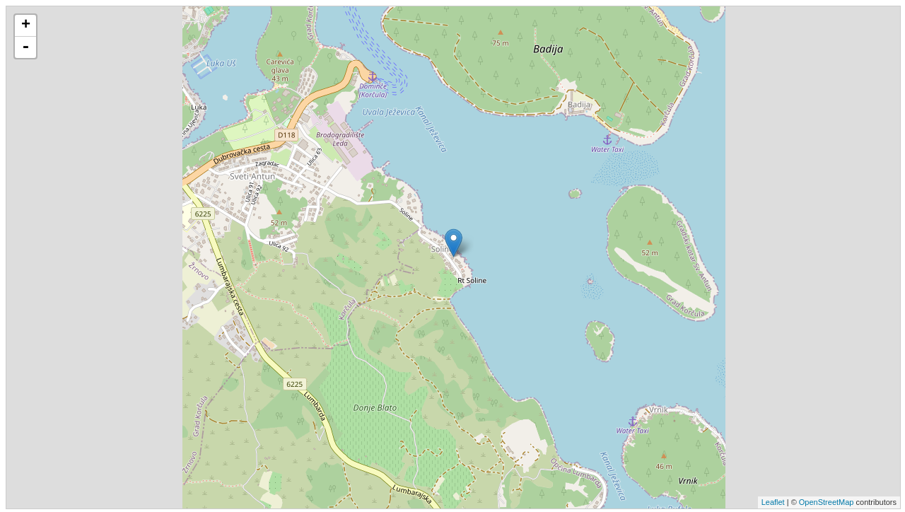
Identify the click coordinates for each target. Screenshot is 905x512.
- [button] (25, 47)
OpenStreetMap (826, 502)
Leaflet (773, 502)
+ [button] (25, 25)
